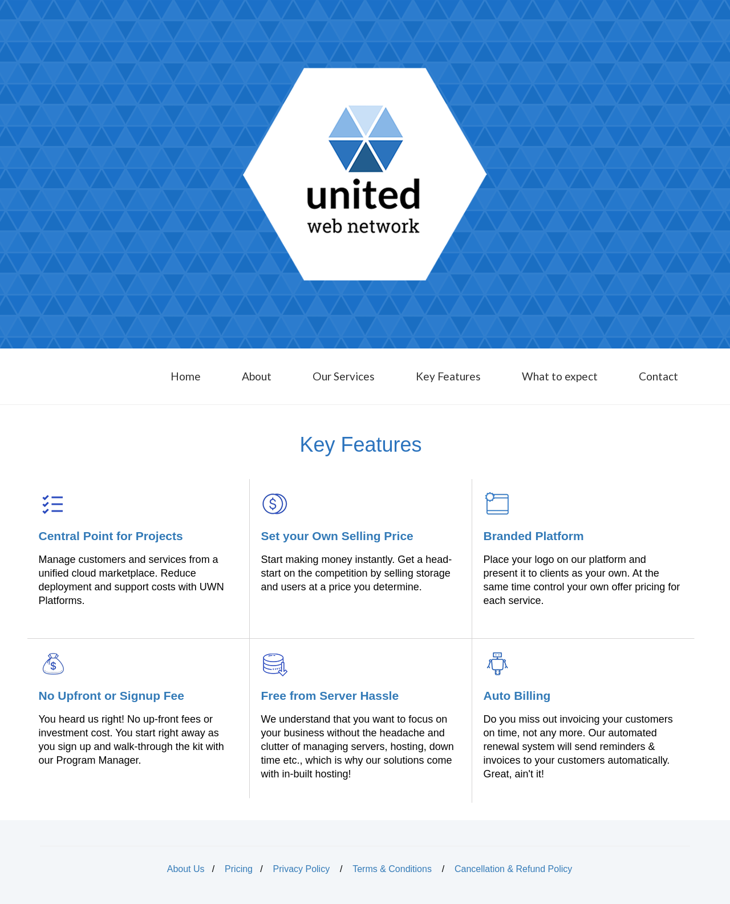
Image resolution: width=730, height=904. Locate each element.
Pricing (239, 869)
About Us (186, 869)
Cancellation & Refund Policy (513, 869)
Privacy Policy (301, 869)
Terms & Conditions (392, 869)
